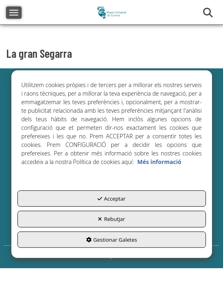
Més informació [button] (159, 161)
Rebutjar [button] (111, 219)
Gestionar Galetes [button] (111, 239)
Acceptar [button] (111, 198)
